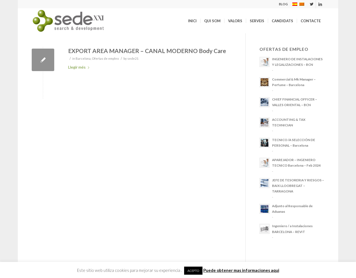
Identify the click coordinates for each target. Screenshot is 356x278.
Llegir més (80, 67)
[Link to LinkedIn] (320, 4)
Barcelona (83, 58)
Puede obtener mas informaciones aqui (241, 270)
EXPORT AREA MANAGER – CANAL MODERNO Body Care (147, 50)
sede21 (133, 58)
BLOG (283, 4)
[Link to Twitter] (312, 4)
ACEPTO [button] (193, 270)
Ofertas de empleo (105, 58)
